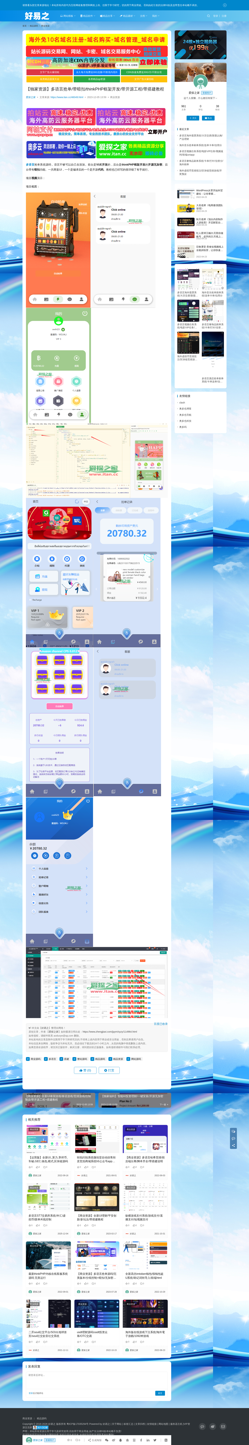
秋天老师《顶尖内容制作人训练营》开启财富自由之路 (209, 222)
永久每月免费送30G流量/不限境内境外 (97, 72)
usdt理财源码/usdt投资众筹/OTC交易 (92, 1334)
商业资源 (115, 97)
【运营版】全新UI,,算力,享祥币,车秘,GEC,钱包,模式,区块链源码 (48, 1159)
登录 (215, 16)
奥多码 (183, 427)
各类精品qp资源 (96, 79)
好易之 (45, 1028)
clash (182, 402)
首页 (24, 26)
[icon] (202, 1426)
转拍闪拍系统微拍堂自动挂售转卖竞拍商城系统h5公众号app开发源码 (96, 1159)
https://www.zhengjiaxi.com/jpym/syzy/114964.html (110, 1031)
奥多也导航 (185, 414)
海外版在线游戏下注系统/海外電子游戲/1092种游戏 (145, 1334)
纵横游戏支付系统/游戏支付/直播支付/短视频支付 (144, 1217)
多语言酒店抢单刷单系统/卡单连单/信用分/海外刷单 (213, 380)
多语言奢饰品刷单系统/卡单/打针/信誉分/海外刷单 (213, 326)
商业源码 (35, 1059)
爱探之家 (31, 97)
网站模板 (66, 16)
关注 (192, 118)
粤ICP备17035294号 (78, 1424)
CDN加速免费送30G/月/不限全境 (144, 72)
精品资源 (118, 1059)
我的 (154, 16)
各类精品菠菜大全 (49, 79)
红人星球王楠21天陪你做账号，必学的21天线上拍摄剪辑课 (209, 236)
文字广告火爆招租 (49, 72)
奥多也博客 (185, 408)
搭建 (66, 1059)
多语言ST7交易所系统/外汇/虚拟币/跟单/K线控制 (47, 1217)
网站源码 (136, 1059)
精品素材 (126, 16)
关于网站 (117, 1424)
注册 (224, 16)
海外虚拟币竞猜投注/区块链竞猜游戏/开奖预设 (187, 358)
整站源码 (82, 1059)
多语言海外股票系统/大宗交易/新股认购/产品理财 (187, 294)
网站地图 (163, 1424)
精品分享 (106, 16)
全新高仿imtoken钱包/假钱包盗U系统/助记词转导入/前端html (144, 1275)
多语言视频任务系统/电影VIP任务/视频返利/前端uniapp (187, 326)
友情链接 (152, 1424)
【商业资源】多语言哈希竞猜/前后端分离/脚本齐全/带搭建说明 (145, 1159)
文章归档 (140, 1424)
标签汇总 (128, 1424)
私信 (208, 118)
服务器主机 (176, 1424)
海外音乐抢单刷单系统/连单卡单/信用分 (200, 145)
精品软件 (86, 16)
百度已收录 (161, 1023)
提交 (160, 1393)
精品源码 (100, 1059)
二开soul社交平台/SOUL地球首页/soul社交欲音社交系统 (48, 1334)
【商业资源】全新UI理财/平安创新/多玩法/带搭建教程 (96, 1217)
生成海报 (95, 1440)
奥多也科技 (185, 421)
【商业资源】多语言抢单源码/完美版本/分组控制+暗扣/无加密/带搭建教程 (96, 1276)
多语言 (30, 164)
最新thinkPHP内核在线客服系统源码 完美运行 (48, 1275)
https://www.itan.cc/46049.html (66, 97)
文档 (142, 16)
